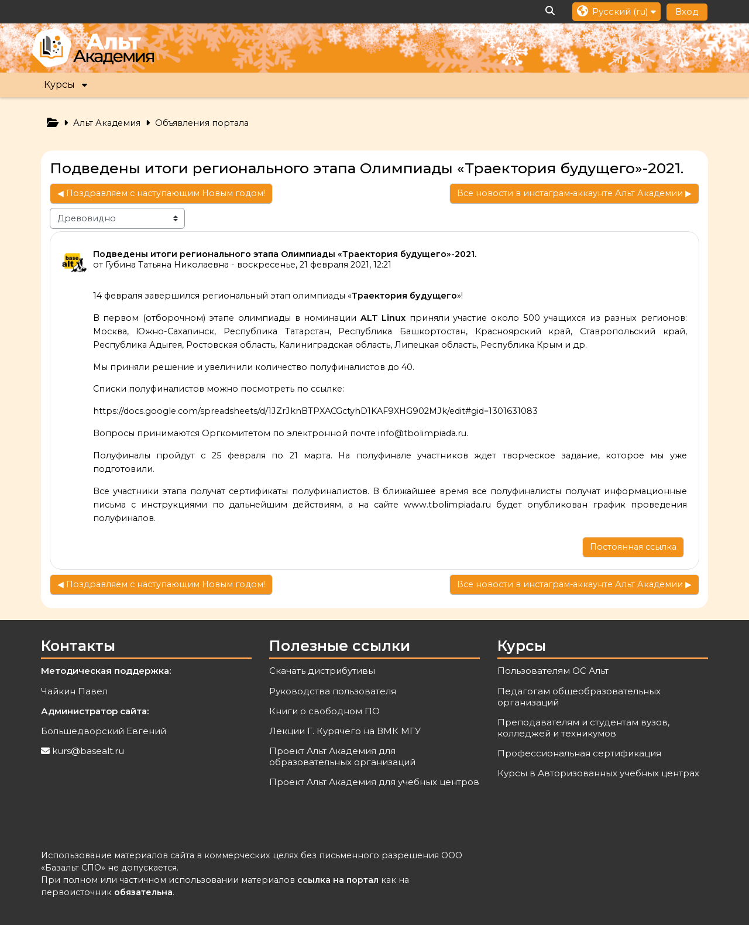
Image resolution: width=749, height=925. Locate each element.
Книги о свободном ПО (324, 711)
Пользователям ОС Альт (553, 670)
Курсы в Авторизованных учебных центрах (598, 773)
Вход (687, 11)
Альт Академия (106, 123)
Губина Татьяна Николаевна (167, 264)
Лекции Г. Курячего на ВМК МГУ (345, 730)
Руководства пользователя (332, 691)
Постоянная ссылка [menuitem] (633, 547)
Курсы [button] (59, 84)
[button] (550, 12)
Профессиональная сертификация (579, 753)
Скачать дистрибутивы (322, 670)
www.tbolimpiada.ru (447, 504)
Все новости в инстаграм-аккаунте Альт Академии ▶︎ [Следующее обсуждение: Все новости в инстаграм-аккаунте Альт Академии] (574, 193)
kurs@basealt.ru (88, 750)
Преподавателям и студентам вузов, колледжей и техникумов (583, 728)
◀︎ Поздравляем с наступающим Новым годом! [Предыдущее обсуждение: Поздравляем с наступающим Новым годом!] (161, 193)
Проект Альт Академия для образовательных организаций (342, 756)
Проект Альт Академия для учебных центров (374, 781)
